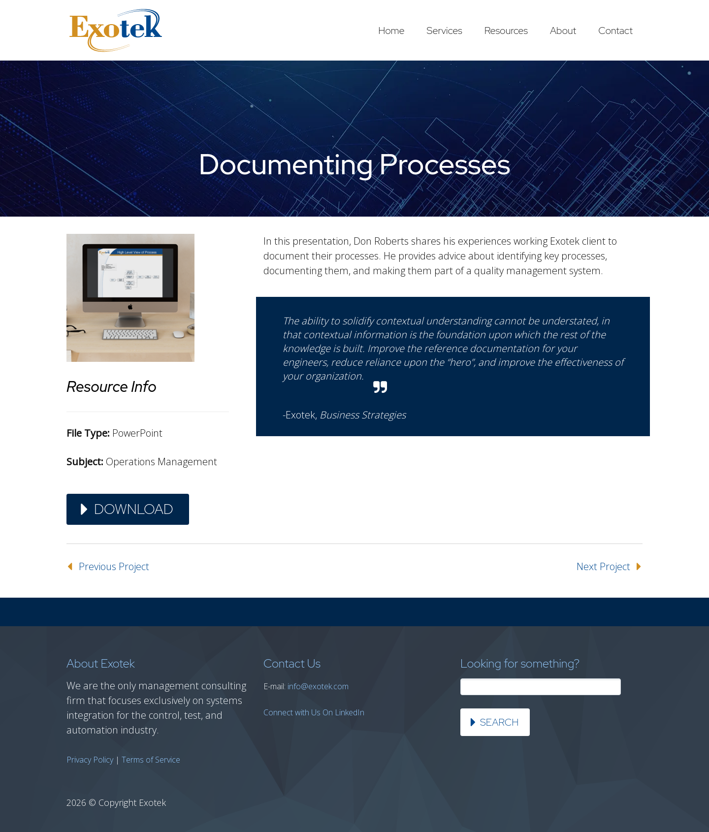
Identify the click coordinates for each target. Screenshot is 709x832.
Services (444, 30)
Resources (506, 30)
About (563, 30)
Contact (615, 30)
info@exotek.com (318, 686)
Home (391, 30)
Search (499, 722)
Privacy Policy (89, 759)
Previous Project (114, 566)
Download (133, 509)
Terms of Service (151, 759)
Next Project (603, 566)
